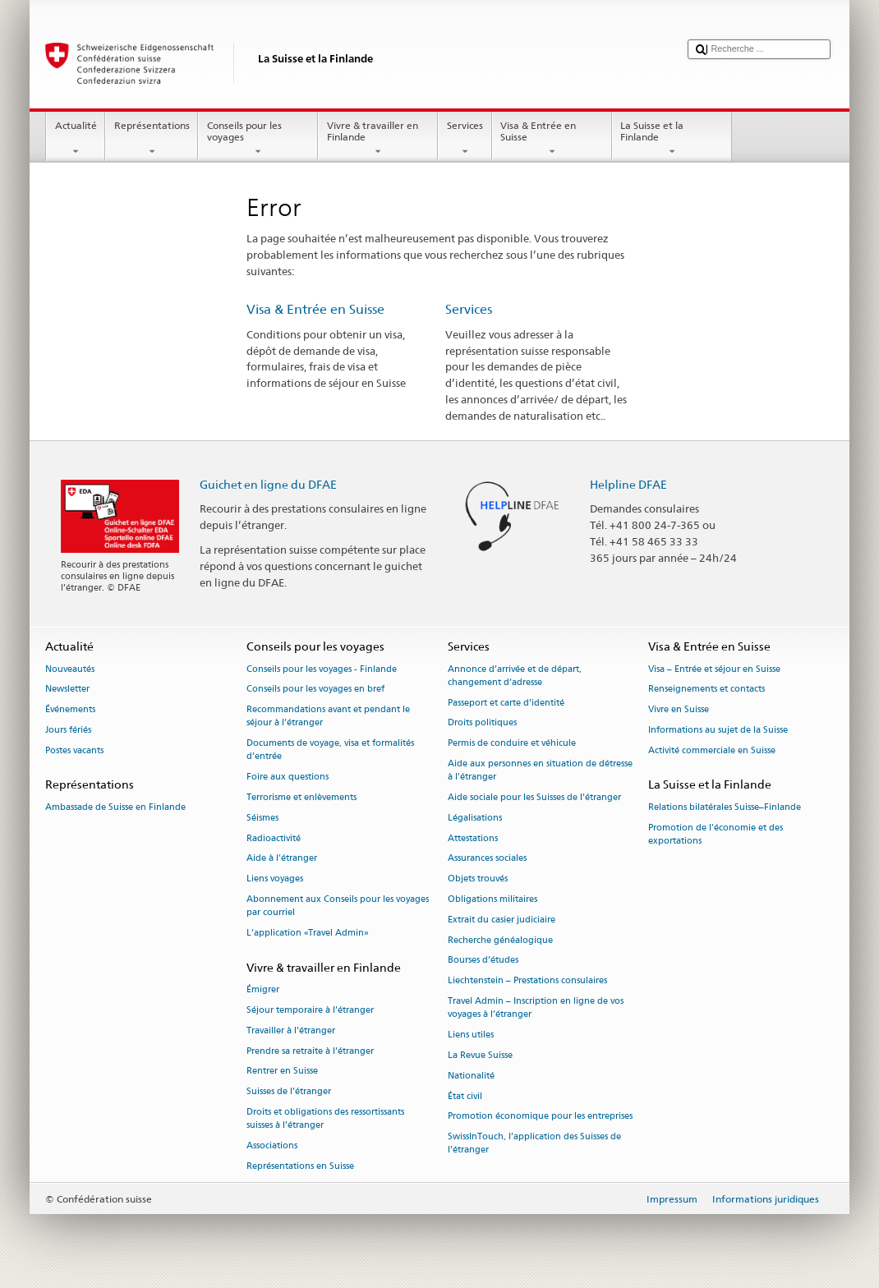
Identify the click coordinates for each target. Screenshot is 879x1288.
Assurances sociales (487, 858)
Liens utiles (471, 1034)
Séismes (262, 817)
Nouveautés (69, 669)
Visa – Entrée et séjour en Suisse (714, 669)
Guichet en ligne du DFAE (268, 484)
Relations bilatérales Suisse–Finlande (724, 807)
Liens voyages (274, 879)
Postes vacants (74, 750)
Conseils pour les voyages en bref (315, 689)
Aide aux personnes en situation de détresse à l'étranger (540, 770)
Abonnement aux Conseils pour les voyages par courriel (337, 906)
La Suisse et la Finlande (672, 139)
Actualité (75, 139)
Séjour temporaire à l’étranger (310, 1010)
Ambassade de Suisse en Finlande (115, 807)
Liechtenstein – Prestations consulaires (527, 981)
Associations (271, 1145)
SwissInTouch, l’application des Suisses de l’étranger (534, 1144)
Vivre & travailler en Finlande (378, 139)
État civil (465, 1096)
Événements (70, 710)
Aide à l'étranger (281, 858)
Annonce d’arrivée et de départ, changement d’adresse (515, 676)
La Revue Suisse (480, 1055)
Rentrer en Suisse (282, 1071)
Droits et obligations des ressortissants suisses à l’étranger (325, 1118)
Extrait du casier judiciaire (501, 919)
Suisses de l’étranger (288, 1092)
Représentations (151, 139)
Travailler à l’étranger (290, 1030)
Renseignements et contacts (706, 689)
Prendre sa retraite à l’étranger (310, 1051)
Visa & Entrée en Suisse (552, 139)
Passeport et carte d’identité (506, 702)
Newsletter (67, 689)
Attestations (473, 838)
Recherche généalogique (500, 940)
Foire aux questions (287, 777)
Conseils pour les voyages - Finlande (321, 669)
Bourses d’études (483, 960)
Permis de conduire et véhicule (512, 743)
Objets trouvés (478, 879)
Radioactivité (273, 838)
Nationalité (471, 1075)
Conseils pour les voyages (258, 139)
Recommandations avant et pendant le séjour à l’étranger (328, 717)
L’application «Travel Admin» (307, 932)
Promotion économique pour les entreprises (540, 1116)
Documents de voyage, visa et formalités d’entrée (330, 750)
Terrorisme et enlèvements (301, 797)
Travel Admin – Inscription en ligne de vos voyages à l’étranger (536, 1007)
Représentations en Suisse (300, 1166)
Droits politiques (482, 723)
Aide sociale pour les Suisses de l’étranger (534, 797)
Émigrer (262, 989)
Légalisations (475, 817)
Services (464, 139)
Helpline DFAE (628, 484)
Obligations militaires (492, 899)
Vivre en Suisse (678, 710)
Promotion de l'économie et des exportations (715, 834)
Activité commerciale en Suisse (711, 750)
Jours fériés (68, 729)
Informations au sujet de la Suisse (718, 729)
